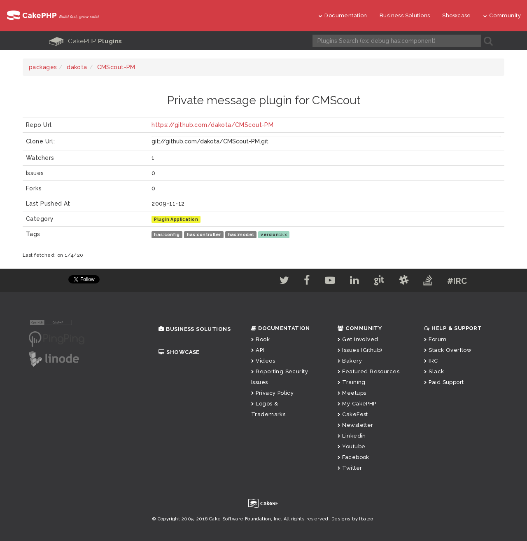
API (257, 350)
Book (260, 339)
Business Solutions (405, 15)
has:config (167, 234)
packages (43, 67)
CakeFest (353, 414)
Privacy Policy (272, 393)
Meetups (352, 393)
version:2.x (274, 234)
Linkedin (352, 436)
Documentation (343, 15)
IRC (431, 361)
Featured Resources (368, 371)
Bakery (350, 361)
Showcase (456, 15)
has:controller (204, 234)
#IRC (457, 281)
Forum (435, 339)
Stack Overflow (447, 350)
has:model (241, 234)
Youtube (351, 446)
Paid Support (444, 382)
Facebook (353, 457)
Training (352, 382)
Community (502, 15)
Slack (434, 371)
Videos (263, 361)
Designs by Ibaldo (352, 519)
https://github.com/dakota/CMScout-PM (212, 125)
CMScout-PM (116, 67)
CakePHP (85, 41)
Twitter (350, 468)
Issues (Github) (360, 350)
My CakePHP (357, 403)
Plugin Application (176, 219)
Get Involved (358, 339)
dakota (77, 67)
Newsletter (355, 425)
